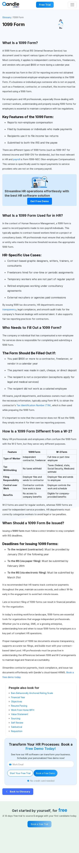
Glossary (6, 17)
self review (17, 722)
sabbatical (16, 727)
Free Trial (45, 4)
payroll (16, 159)
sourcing (15, 718)
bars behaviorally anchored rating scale (32, 693)
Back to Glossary (17, 791)
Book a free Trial (39, 824)
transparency (9, 309)
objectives (16, 701)
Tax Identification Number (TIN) (33, 405)
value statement (19, 714)
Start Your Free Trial (20, 773)
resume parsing (19, 705)
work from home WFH (22, 710)
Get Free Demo (39, 201)
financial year (18, 697)
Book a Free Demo (45, 773)
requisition (16, 731)
